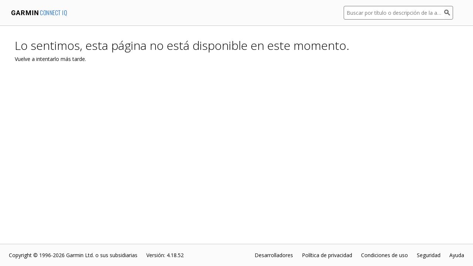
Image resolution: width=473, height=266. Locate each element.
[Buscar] (448, 13)
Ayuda (456, 255)
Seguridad (428, 255)
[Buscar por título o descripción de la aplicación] (394, 13)
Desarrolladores (274, 255)
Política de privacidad (327, 255)
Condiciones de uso (384, 255)
